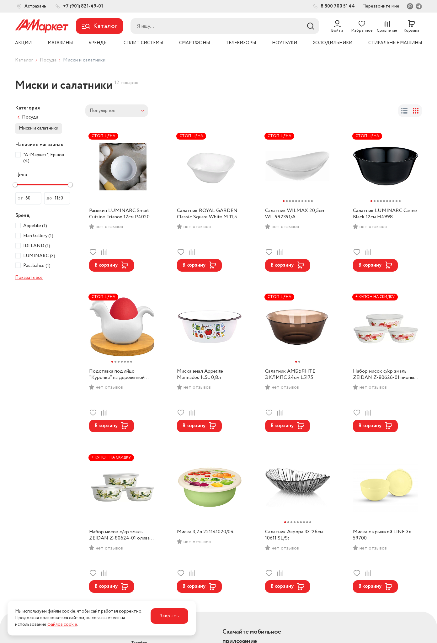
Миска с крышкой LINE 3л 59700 (382, 535)
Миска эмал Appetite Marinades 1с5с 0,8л (200, 374)
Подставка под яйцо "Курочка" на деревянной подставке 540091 (117, 374)
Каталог (24, 60)
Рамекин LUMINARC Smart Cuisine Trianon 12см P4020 (119, 214)
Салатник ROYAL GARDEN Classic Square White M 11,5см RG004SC (209, 214)
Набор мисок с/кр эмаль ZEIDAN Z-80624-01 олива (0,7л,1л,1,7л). (119, 535)
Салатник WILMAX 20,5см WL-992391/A (294, 214)
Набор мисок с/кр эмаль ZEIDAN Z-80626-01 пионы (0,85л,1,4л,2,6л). (383, 374)
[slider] (15, 185)
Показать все (29, 277)
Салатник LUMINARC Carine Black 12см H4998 (385, 214)
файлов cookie (62, 624)
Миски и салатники (38, 128)
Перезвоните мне (380, 6)
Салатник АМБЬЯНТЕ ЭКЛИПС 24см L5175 (290, 374)
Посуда (48, 60)
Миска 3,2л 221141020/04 (205, 532)
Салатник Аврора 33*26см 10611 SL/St (294, 535)
